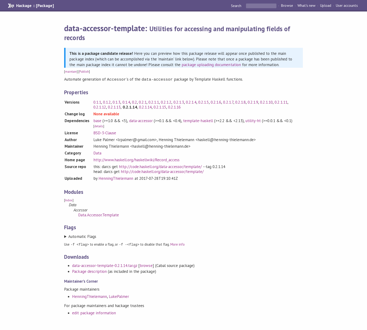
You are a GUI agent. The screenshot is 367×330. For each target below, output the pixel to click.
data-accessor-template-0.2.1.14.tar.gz (104, 264)
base (97, 120)
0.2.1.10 (266, 101)
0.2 (134, 101)
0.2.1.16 (174, 106)
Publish (84, 72)
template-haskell (198, 120)
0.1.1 (97, 101)
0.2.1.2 (166, 101)
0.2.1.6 (216, 101)
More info (177, 244)
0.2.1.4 (191, 101)
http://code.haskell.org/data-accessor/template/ (160, 166)
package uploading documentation (211, 64)
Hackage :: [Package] (35, 6)
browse (146, 264)
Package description (89, 270)
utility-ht (253, 120)
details (98, 126)
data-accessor (141, 120)
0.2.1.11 (281, 101)
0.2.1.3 (178, 101)
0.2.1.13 (114, 106)
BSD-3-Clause (104, 132)
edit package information (94, 312)
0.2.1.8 (240, 101)
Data (97, 152)
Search (236, 5)
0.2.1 (143, 101)
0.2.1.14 (145, 106)
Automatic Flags (82, 236)
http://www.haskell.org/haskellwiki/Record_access (136, 159)
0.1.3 (116, 101)
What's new (306, 5)
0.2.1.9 (253, 101)
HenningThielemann (116, 177)
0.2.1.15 (160, 106)
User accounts (347, 5)
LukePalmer (119, 295)
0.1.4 (126, 101)
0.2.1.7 (228, 101)
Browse (287, 5)
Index (68, 200)
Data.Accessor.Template (98, 214)
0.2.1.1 (153, 101)
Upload (325, 5)
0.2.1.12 (99, 106)
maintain (71, 72)
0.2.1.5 (203, 101)
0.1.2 (107, 101)
